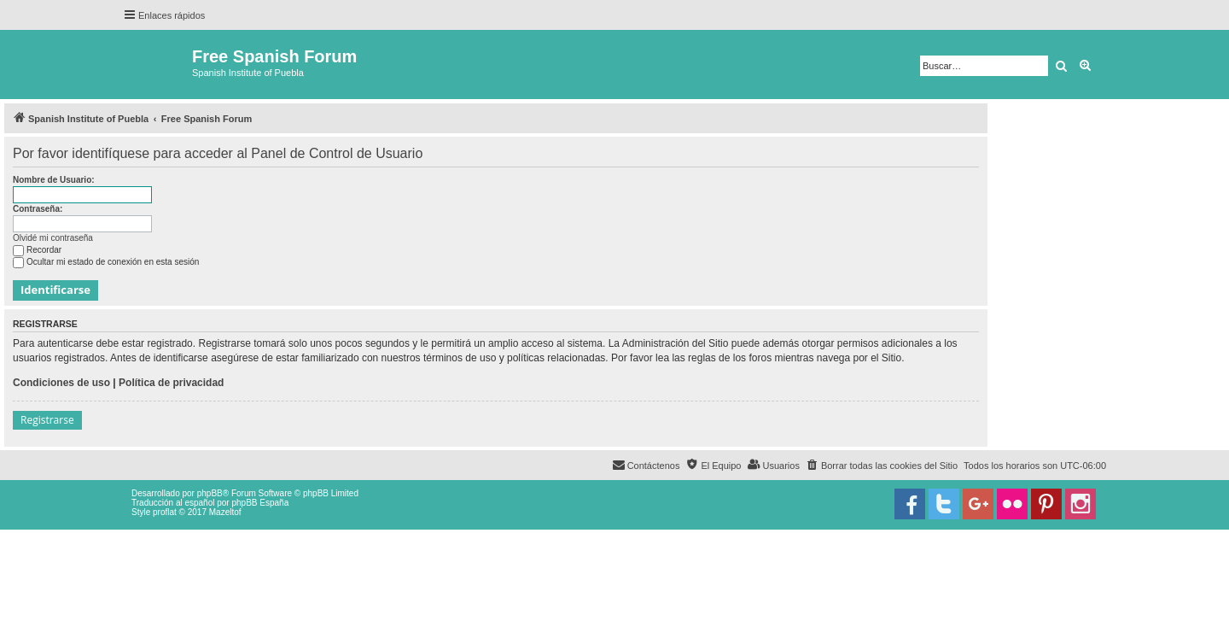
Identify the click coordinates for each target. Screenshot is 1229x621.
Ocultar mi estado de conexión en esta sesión (106, 262)
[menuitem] (882, 465)
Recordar (37, 250)
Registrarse (47, 420)
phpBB (210, 493)
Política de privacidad (171, 383)
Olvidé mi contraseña (53, 238)
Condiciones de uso (61, 383)
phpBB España (259, 502)
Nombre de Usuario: (54, 180)
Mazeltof (225, 512)
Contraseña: (37, 209)
